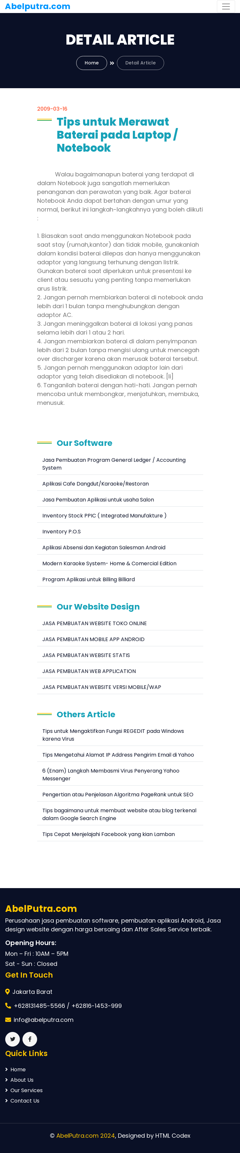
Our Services (24, 1090)
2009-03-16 (52, 109)
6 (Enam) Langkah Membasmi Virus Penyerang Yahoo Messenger (110, 774)
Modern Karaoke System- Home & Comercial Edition (109, 563)
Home (92, 63)
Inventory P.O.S (61, 531)
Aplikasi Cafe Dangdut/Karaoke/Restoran (95, 483)
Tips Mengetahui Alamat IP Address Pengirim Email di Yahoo (118, 755)
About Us (19, 1080)
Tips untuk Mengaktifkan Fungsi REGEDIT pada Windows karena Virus (113, 735)
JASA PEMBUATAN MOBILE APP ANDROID (93, 639)
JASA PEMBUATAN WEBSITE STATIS (86, 655)
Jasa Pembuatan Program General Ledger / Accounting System (114, 464)
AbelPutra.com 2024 (85, 1136)
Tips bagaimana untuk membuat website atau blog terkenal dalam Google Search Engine (119, 814)
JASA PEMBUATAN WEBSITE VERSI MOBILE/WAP (101, 687)
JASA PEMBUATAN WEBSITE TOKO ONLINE (94, 623)
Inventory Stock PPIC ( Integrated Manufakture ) (104, 515)
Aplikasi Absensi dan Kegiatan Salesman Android (103, 547)
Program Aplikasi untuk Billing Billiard (88, 579)
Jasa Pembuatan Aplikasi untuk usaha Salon (98, 499)
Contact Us (22, 1101)
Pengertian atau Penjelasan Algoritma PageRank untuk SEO (117, 794)
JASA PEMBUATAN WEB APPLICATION (89, 671)
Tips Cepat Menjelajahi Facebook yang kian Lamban (108, 834)
